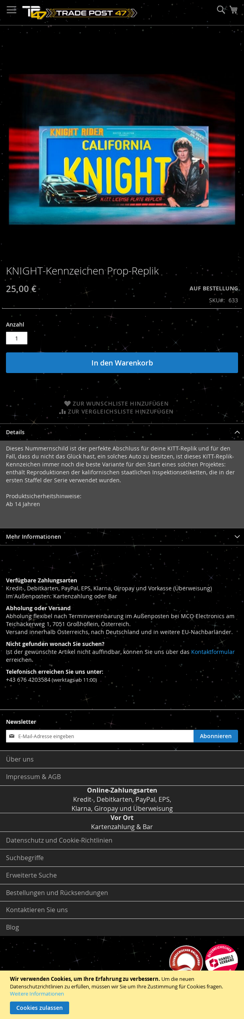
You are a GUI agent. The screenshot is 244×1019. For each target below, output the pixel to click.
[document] (123, 994)
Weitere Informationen (37, 993)
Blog (12, 927)
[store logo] (80, 13)
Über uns (20, 759)
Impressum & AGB (33, 776)
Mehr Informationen (33, 536)
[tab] (122, 432)
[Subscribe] (216, 736)
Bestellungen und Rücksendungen (57, 892)
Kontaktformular (213, 651)
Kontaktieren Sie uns (37, 909)
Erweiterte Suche (31, 875)
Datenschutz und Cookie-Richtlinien (59, 840)
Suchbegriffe (25, 857)
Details (15, 432)
